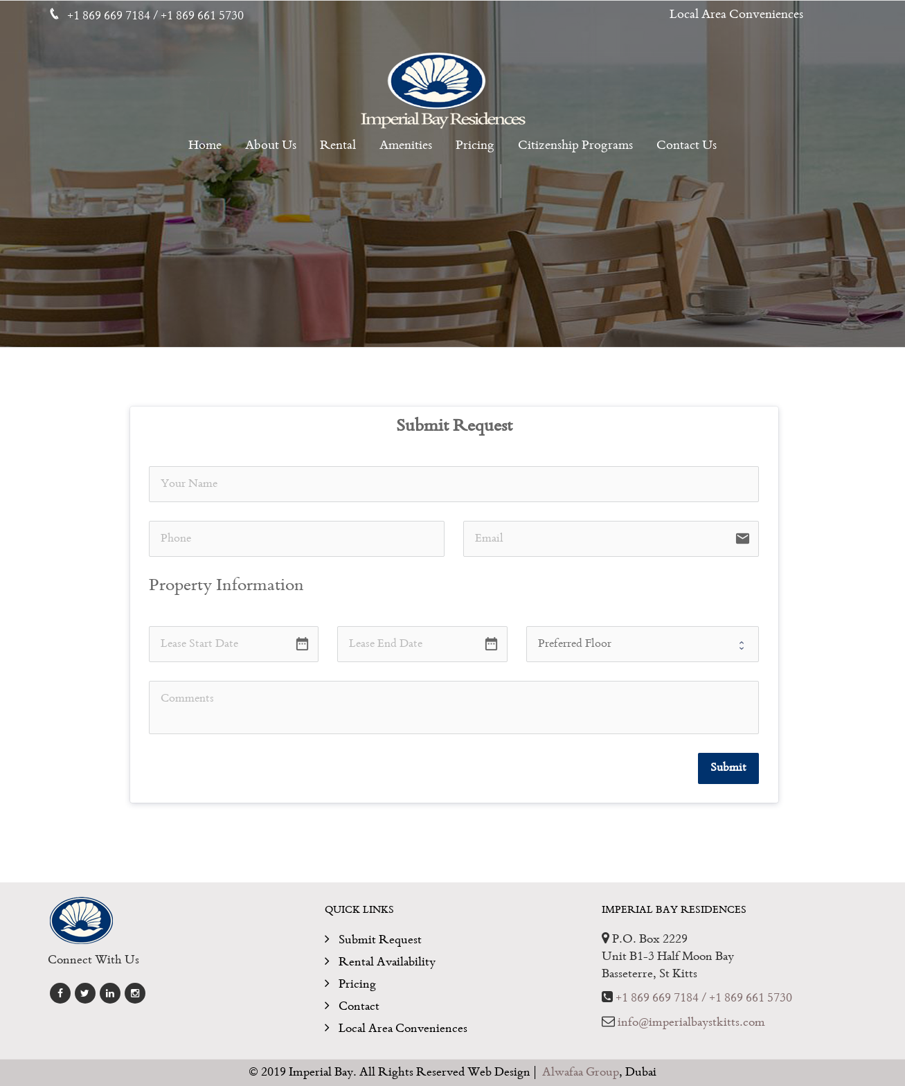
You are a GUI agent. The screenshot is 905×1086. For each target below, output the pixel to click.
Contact (359, 1006)
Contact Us (686, 146)
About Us (270, 146)
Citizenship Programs (575, 146)
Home (205, 146)
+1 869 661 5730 (202, 16)
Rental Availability (387, 962)
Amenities (405, 146)
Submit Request (380, 940)
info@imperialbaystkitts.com (691, 1022)
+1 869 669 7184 (110, 16)
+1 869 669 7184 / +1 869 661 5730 (704, 998)
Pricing (475, 146)
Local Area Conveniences (736, 15)
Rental (338, 146)
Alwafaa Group (580, 1072)
